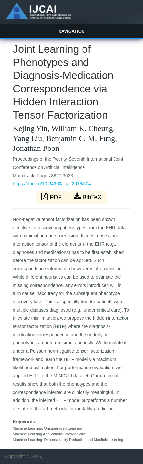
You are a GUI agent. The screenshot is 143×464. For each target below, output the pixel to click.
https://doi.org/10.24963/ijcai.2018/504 (52, 183)
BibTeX (87, 197)
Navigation (72, 31)
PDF (52, 197)
